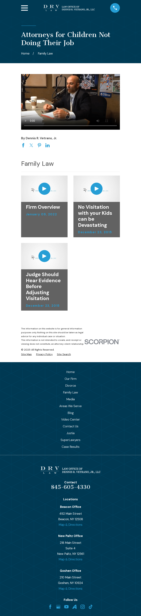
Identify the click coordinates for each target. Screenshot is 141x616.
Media (70, 399)
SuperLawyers (70, 440)
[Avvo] (74, 607)
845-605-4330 (70, 487)
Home (70, 372)
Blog (71, 413)
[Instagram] (82, 607)
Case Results (70, 447)
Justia (70, 433)
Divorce (70, 386)
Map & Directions (70, 525)
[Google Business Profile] (58, 607)
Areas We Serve (70, 406)
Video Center (70, 419)
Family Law (70, 392)
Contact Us (70, 426)
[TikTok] (90, 607)
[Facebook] (50, 607)
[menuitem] (26, 354)
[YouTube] (66, 607)
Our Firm (71, 379)
